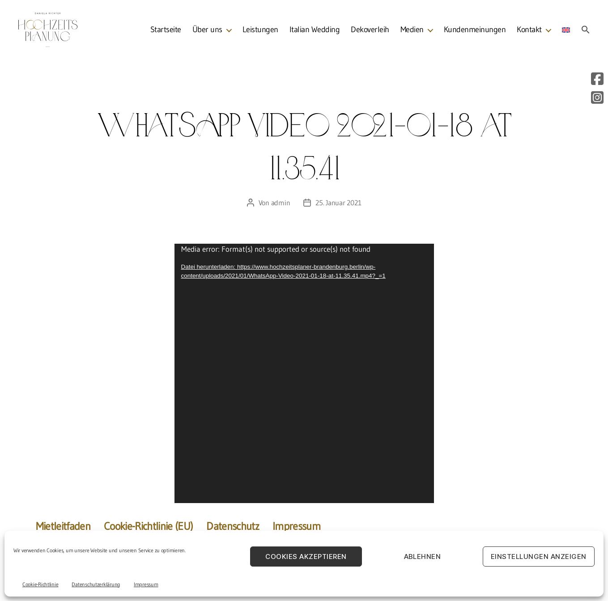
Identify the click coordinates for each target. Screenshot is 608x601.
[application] (304, 373)
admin (280, 202)
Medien (412, 31)
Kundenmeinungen (475, 31)
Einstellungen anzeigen (539, 556)
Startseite (165, 31)
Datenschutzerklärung (96, 584)
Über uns (207, 31)
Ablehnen (422, 556)
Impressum (146, 584)
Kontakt (529, 31)
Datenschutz (232, 526)
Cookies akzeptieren (306, 556)
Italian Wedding (314, 31)
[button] (585, 30)
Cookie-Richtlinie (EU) (148, 526)
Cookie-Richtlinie (40, 584)
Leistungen (260, 31)
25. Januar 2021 (338, 202)
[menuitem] (566, 31)
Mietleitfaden (63, 526)
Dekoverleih (370, 31)
